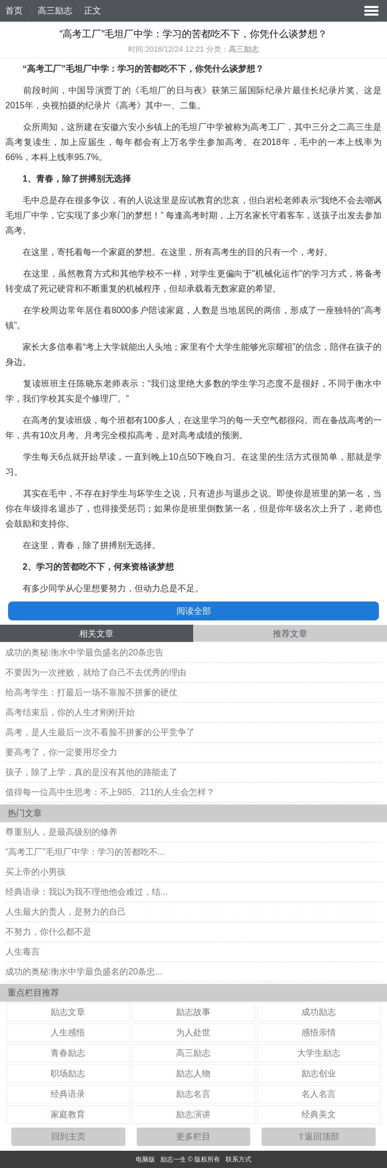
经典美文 (318, 1114)
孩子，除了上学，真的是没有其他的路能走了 (91, 772)
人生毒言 (22, 951)
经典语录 (68, 1093)
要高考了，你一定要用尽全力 (61, 752)
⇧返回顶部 (318, 1136)
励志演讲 (193, 1114)
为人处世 (193, 1032)
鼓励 (22, 523)
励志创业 (318, 1073)
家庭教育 (68, 1114)
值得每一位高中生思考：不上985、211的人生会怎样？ (110, 792)
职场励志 (68, 1073)
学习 (126, 68)
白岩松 (270, 200)
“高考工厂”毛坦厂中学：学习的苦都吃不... (85, 851)
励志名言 (193, 1093)
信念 (312, 346)
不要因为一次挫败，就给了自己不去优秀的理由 (95, 672)
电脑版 (145, 1159)
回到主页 (68, 1136)
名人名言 (318, 1093)
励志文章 (68, 1012)
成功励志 (318, 1012)
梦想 (246, 68)
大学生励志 (318, 1053)
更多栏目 (193, 1136)
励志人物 (193, 1073)
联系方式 (238, 1159)
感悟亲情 (318, 1032)
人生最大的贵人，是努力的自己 (65, 911)
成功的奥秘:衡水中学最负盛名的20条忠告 (84, 652)
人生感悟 (68, 1032)
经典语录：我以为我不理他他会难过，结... (86, 891)
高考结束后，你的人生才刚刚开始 (70, 712)
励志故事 (193, 1012)
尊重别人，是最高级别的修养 (61, 832)
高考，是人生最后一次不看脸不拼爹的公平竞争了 (100, 732)
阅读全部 (194, 611)
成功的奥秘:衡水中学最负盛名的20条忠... (84, 971)
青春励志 (68, 1053)
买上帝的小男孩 (35, 871)
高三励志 (55, 10)
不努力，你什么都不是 (48, 931)
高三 (355, 127)
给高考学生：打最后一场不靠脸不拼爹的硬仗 (91, 692)
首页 (14, 10)
